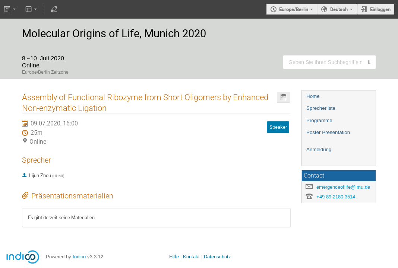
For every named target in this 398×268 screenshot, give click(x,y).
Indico (79, 256)
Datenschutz (217, 256)
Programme (319, 120)
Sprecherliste (320, 108)
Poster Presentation (328, 132)
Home (313, 96)
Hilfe (174, 256)
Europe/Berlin (293, 9)
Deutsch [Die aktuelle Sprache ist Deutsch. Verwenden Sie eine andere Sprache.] (339, 9)
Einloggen (380, 9)
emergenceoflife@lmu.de (343, 187)
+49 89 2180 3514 (335, 197)
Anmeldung (318, 149)
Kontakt (191, 256)
